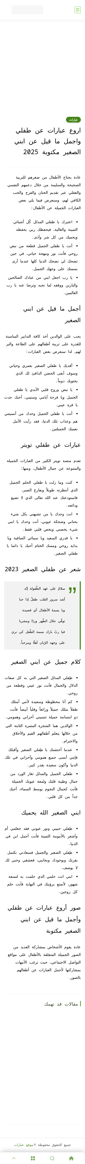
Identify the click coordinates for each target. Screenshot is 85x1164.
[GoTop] (13, 1158)
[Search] (52, 1158)
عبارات (73, 120)
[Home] (71, 1158)
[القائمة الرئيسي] (77, 10)
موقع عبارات (23, 1144)
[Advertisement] (42, 71)
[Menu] (33, 1158)
